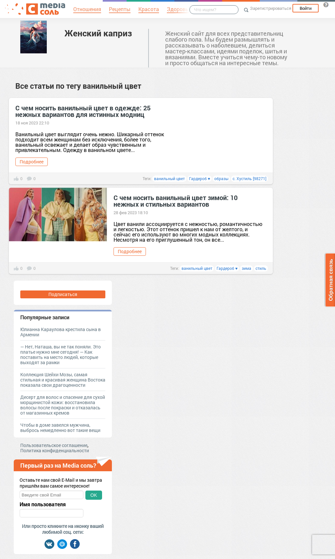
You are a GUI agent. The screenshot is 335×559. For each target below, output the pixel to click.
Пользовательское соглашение (53, 445)
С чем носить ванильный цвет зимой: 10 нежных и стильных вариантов (176, 200)
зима (246, 268)
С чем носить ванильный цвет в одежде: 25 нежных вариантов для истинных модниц (82, 111)
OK (93, 495)
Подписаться (62, 294)
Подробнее (32, 161)
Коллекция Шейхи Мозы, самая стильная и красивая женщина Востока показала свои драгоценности (62, 379)
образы (221, 178)
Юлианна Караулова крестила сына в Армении (60, 332)
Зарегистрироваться (270, 8)
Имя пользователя (43, 504)
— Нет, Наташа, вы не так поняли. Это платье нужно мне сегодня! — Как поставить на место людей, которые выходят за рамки (60, 354)
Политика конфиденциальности (54, 450)
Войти (305, 8)
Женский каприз (98, 33)
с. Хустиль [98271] (249, 178)
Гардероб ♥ (199, 178)
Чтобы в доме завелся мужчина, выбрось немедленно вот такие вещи (60, 427)
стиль (261, 268)
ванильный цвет (169, 178)
